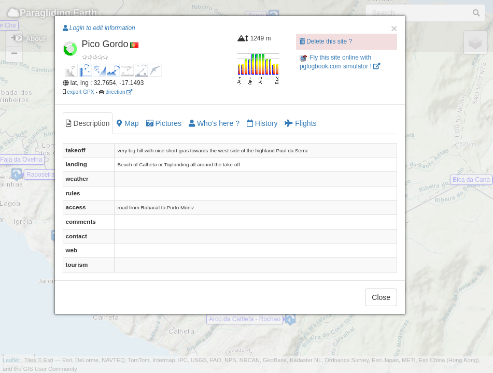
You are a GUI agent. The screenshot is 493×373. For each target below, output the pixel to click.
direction (118, 92)
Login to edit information (99, 28)
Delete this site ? (326, 41)
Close (381, 297)
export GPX (80, 92)
